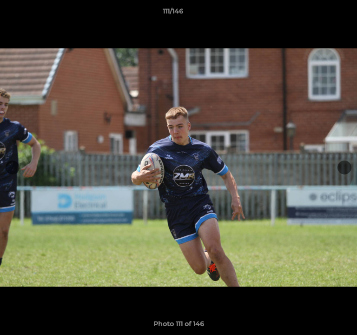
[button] (323, 13)
